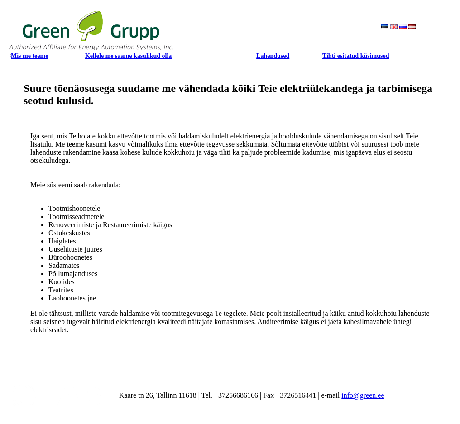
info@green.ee (362, 395)
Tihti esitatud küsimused (355, 55)
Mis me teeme (29, 55)
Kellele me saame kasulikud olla (128, 55)
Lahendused (272, 55)
